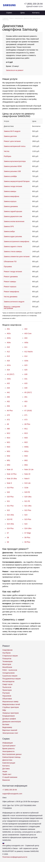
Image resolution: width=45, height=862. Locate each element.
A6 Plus (10, 410)
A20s (26, 361)
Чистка (6, 151)
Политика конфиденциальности (14, 857)
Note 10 (10, 469)
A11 (25, 347)
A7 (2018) (28, 410)
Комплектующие (8, 763)
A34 (8, 388)
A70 (8, 415)
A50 (8, 397)
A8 (8, 424)
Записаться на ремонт (14, 70)
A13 (8, 356)
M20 (26, 438)
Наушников (6, 696)
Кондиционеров (8, 716)
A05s (26, 342)
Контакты (35, 13)
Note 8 (26, 478)
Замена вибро (9, 231)
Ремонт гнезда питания (13, 271)
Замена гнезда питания (13, 186)
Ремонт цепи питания (12, 141)
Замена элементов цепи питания (17, 256)
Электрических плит (10, 733)
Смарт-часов (7, 684)
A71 (25, 415)
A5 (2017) (28, 392)
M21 (8, 442)
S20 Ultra (27, 497)
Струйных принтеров (10, 707)
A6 (25, 406)
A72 (8, 420)
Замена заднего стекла (13, 246)
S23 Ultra (10, 524)
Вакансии (6, 780)
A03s (9, 338)
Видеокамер (7, 727)
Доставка (6, 769)
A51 (25, 397)
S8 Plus (27, 537)
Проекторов (7, 690)
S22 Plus (27, 510)
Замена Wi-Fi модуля (12, 131)
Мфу (4, 710)
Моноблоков (7, 667)
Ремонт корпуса (10, 287)
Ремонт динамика (11, 277)
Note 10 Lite (28, 469)
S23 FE (9, 519)
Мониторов (6, 664)
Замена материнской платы (14, 146)
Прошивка (8, 266)
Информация (7, 743)
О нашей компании (9, 777)
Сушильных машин (9, 676)
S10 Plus (10, 488)
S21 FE (27, 501)
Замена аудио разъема (13, 236)
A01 (8, 329)
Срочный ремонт (8, 746)
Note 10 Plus (11, 474)
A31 (25, 379)
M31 (8, 451)
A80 (8, 429)
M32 (8, 456)
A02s (9, 333)
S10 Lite (27, 483)
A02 (25, 329)
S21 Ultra (27, 506)
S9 (8, 542)
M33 (26, 456)
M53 (8, 465)
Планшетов (6, 659)
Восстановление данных (11, 754)
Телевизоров (7, 661)
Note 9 (9, 483)
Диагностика (7, 760)
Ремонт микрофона (11, 292)
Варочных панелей (9, 730)
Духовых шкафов (9, 719)
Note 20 (27, 474)
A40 (25, 388)
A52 (8, 401)
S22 (8, 510)
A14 (25, 356)
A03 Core (27, 333)
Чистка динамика (10, 297)
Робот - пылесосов (9, 670)
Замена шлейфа (10, 176)
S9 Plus (27, 542)
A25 (25, 370)
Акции (4, 771)
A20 (8, 361)
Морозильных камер (10, 701)
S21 (8, 501)
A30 (25, 374)
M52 (26, 460)
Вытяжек (5, 724)
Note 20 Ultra (12, 478)
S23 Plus (27, 519)
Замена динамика (11, 206)
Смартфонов (7, 650)
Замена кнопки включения (14, 221)
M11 (26, 429)
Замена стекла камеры (13, 251)
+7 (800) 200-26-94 (33, 4)
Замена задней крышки (13, 211)
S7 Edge (27, 533)
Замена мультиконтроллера (15, 161)
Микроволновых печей (11, 704)
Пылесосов (6, 687)
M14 (8, 438)
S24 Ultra (27, 528)
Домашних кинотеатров (11, 722)
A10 (8, 347)
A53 (25, 401)
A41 (8, 392)
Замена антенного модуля (14, 302)
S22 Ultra (10, 515)
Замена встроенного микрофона (16, 241)
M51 (8, 460)
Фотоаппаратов (8, 681)
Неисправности (8, 751)
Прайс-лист (6, 774)
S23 (25, 515)
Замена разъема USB (12, 171)
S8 (8, 537)
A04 (25, 338)
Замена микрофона (11, 196)
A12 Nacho (28, 352)
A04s (9, 342)
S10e (26, 488)
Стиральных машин (10, 656)
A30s (9, 379)
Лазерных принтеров (10, 713)
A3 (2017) (10, 374)
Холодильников (8, 673)
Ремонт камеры (10, 282)
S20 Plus (10, 497)
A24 (8, 370)
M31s (26, 451)
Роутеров (6, 693)
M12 (8, 433)
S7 (8, 533)
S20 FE (27, 492)
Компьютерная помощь (11, 757)
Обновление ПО (10, 261)
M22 (26, 442)
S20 (8, 492)
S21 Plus (10, 506)
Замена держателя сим (13, 216)
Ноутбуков (6, 653)
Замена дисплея (10, 136)
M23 (8, 447)
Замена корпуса (10, 201)
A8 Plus (27, 424)
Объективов (7, 699)
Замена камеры (10, 191)
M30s (26, 447)
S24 (25, 524)
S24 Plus (10, 528)
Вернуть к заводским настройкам (12, 307)
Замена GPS (9, 226)
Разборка (7, 156)
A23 (25, 365)
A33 (25, 383)
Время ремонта (8, 748)
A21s (9, 365)
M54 (26, 465)
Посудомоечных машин (11, 679)
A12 (8, 352)
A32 (8, 383)
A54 (8, 406)
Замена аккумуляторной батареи (17, 181)
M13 (26, 433)
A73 (25, 420)
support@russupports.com (12, 794)
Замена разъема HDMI (13, 166)
